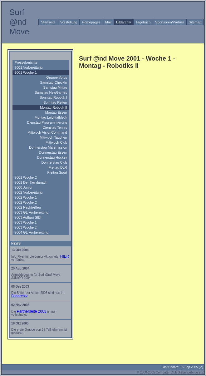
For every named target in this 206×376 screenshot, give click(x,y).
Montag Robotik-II (53, 107)
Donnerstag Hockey (52, 157)
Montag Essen (56, 112)
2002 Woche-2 (26, 202)
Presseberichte (26, 62)
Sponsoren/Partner (169, 22)
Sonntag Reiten (55, 102)
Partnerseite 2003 (32, 311)
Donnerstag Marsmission (48, 147)
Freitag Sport (57, 172)
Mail (108, 22)
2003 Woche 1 (26, 222)
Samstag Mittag (55, 87)
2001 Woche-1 (26, 72)
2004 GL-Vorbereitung (31, 232)
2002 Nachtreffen (28, 207)
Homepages (91, 22)
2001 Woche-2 (26, 177)
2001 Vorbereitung (29, 67)
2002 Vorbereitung (29, 192)
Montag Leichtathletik (51, 117)
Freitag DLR (58, 167)
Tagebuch (143, 22)
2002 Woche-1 (26, 197)
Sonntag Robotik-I (53, 97)
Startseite (48, 22)
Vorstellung (68, 22)
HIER (64, 256)
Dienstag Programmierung (47, 122)
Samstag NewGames (51, 92)
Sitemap (195, 22)
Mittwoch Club (56, 142)
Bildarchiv (123, 22)
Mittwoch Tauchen (53, 137)
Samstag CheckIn (53, 82)
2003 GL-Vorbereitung (31, 212)
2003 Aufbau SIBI (28, 217)
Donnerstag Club (54, 162)
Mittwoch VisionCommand (47, 132)
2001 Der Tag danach (31, 182)
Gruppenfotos (56, 77)
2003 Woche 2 (26, 227)
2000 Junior (24, 187)
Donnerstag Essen (53, 152)
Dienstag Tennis (55, 127)
